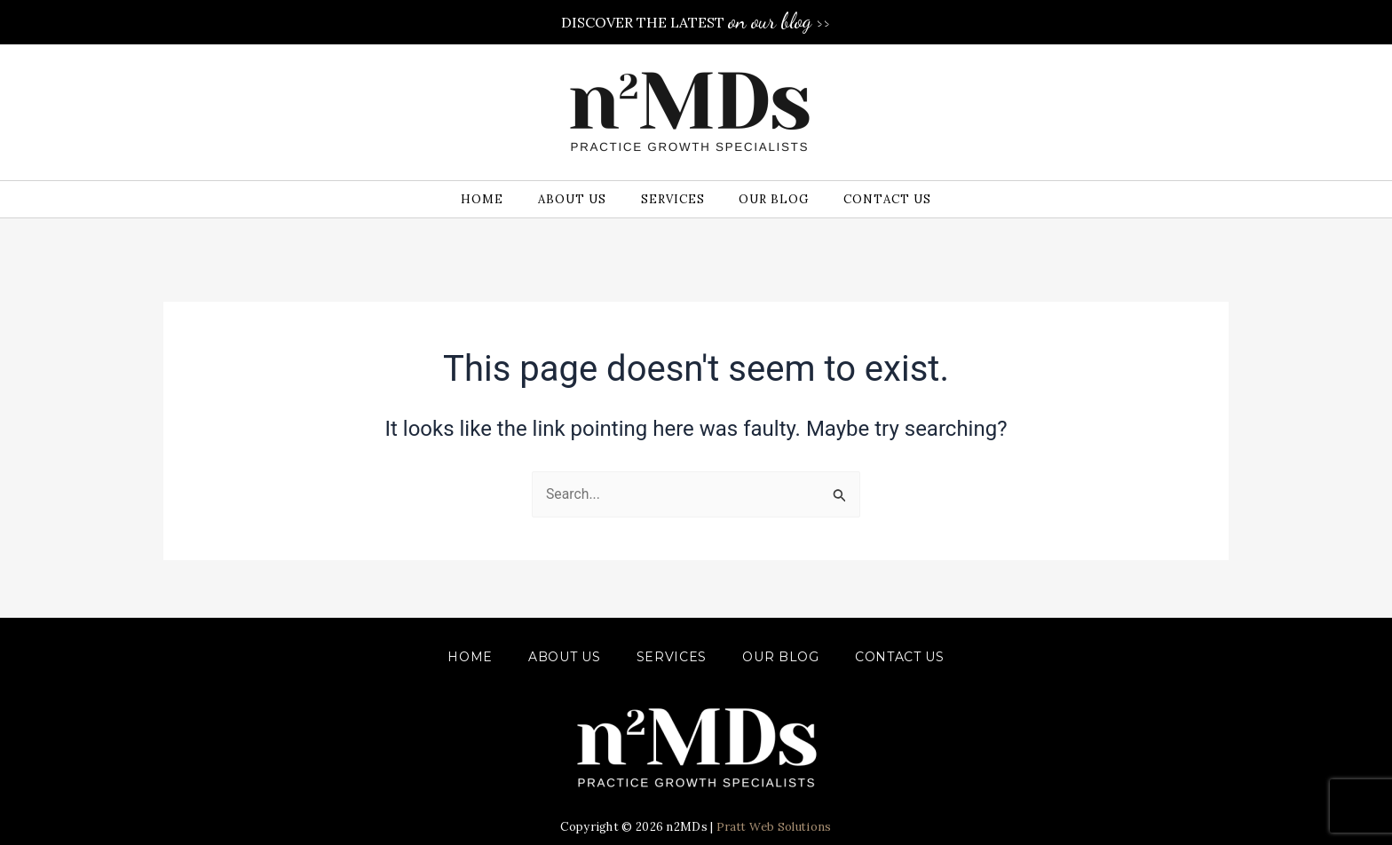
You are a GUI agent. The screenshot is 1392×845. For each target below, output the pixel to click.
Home (470, 657)
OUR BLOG (780, 657)
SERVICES (672, 657)
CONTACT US (900, 657)
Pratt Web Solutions (774, 826)
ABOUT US (564, 657)
